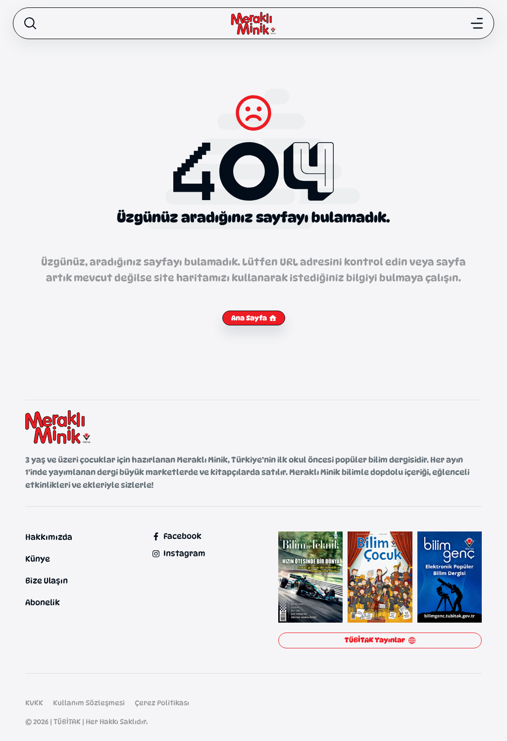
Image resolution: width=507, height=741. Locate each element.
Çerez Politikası (162, 702)
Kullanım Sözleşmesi (89, 702)
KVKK (34, 702)
